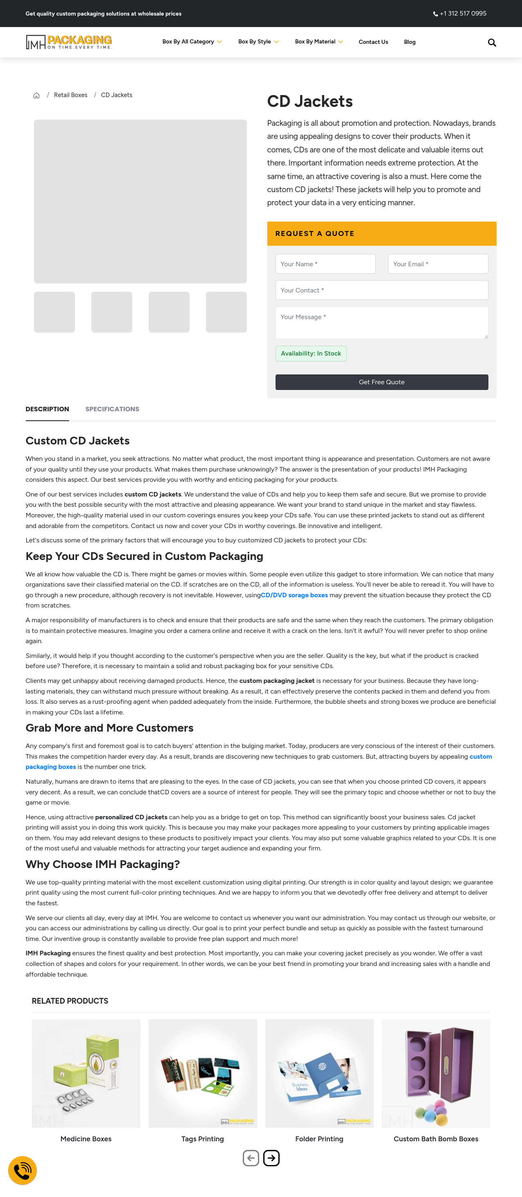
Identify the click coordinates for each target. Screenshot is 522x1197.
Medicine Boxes (86, 1138)
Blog (410, 42)
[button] (492, 42)
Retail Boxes (70, 95)
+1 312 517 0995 (460, 13)
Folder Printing (319, 1138)
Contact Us (373, 42)
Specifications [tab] (112, 409)
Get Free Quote (382, 382)
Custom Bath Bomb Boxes (436, 1138)
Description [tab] (47, 409)
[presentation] (251, 1158)
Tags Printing (202, 1138)
